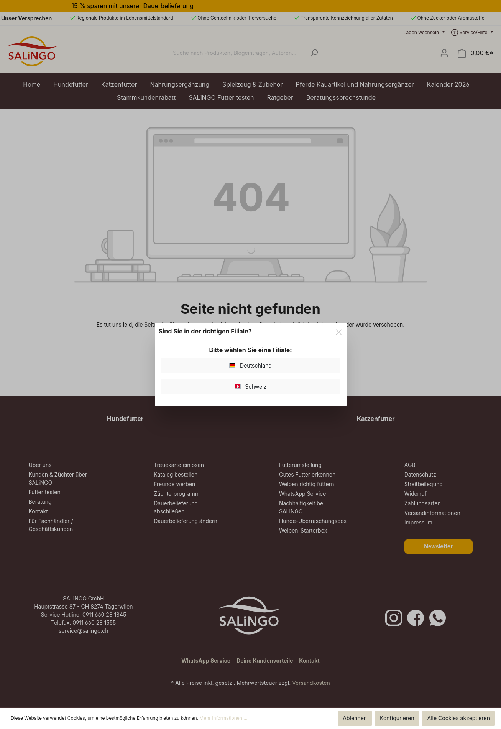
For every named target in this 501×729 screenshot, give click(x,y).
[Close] (338, 331)
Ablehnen (355, 718)
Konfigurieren (397, 718)
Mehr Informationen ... (223, 718)
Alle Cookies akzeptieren (458, 718)
